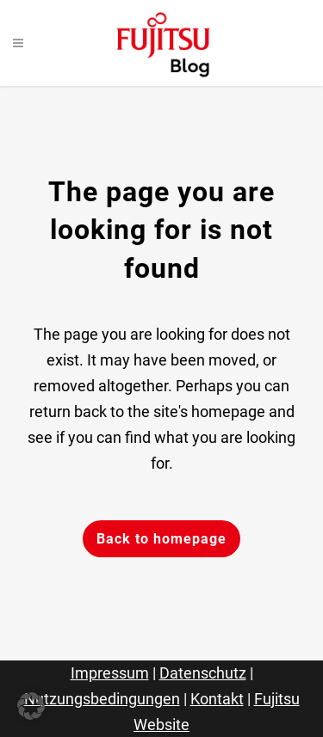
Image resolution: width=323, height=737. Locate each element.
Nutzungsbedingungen (102, 699)
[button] (31, 706)
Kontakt (217, 699)
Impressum (110, 673)
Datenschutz (202, 673)
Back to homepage (161, 539)
